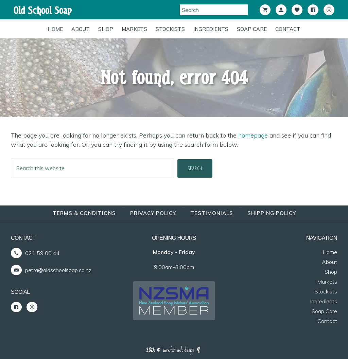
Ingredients (323, 301)
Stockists (326, 291)
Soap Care (324, 311)
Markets (327, 281)
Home (330, 252)
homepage (253, 135)
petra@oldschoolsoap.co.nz (58, 270)
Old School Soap (43, 10)
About (329, 261)
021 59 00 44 (42, 253)
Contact (327, 321)
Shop (331, 271)
